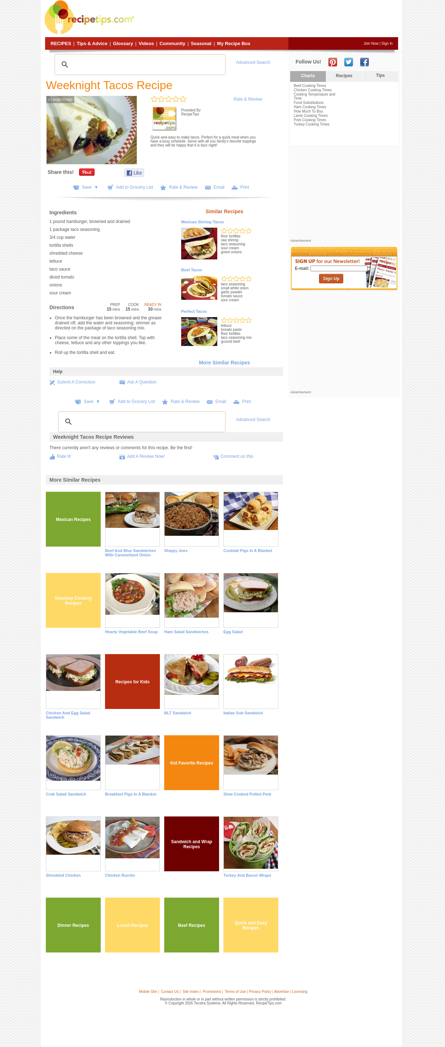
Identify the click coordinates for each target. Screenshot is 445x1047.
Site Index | (192, 992)
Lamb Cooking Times (311, 116)
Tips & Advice (92, 43)
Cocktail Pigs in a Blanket (247, 550)
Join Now (371, 43)
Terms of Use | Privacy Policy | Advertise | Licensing (266, 992)
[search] (139, 64)
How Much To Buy (308, 111)
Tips (380, 75)
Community (173, 43)
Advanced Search (253, 62)
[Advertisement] (267, 19)
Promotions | (212, 992)
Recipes (61, 43)
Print (244, 187)
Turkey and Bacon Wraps (247, 875)
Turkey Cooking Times (312, 124)
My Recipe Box (233, 43)
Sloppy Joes (176, 550)
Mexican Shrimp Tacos (202, 222)
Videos (146, 43)
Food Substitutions (309, 103)
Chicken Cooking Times (313, 90)
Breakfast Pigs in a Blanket (130, 794)
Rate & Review (248, 99)
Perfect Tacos (194, 311)
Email (219, 187)
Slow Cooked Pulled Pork (247, 794)
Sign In (387, 43)
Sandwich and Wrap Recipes (191, 844)
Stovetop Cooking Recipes (73, 601)
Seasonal (201, 43)
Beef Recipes (191, 925)
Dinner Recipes (73, 925)
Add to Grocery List (134, 187)
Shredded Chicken (63, 875)
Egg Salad (233, 632)
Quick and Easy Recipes (251, 925)
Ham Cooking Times (310, 107)
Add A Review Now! (146, 456)
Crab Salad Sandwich (66, 794)
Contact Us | (171, 992)
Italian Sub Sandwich (243, 713)
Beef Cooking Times (310, 86)
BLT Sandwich (177, 713)
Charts (308, 75)
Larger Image (60, 99)
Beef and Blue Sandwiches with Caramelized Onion (130, 552)
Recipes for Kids (132, 681)
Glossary (123, 43)
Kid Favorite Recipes (191, 763)
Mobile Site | (149, 992)
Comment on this (237, 456)
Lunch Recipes (132, 925)
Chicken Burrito (120, 875)
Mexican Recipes (73, 519)
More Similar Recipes (224, 362)
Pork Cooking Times (310, 120)
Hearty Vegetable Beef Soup (131, 632)
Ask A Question (141, 382)
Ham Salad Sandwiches (186, 632)
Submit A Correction (76, 382)
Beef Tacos (191, 270)
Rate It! (64, 456)
